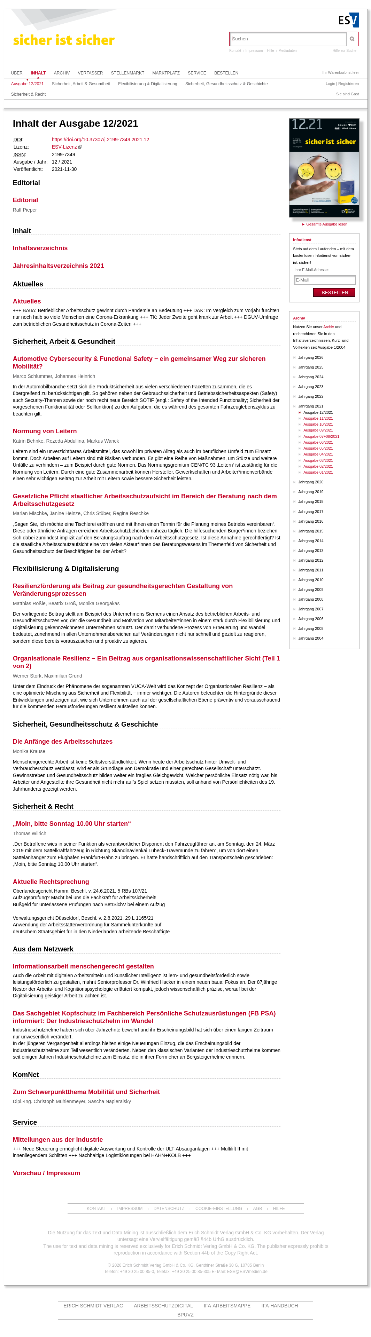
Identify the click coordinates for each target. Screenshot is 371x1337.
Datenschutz (169, 1208)
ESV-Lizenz (64, 147)
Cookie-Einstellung (218, 1208)
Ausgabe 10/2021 (318, 424)
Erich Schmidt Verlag (93, 1305)
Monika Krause (29, 751)
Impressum (254, 51)
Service (197, 73)
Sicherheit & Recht (28, 94)
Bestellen (226, 73)
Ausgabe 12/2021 (27, 83)
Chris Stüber (96, 513)
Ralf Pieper (25, 210)
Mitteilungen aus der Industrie (58, 1139)
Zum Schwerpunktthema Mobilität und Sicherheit (86, 1092)
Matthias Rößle (29, 603)
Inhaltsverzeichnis (40, 248)
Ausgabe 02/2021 (318, 466)
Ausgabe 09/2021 (318, 430)
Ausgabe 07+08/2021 (321, 436)
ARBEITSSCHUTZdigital (163, 1305)
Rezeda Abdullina (65, 441)
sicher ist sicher (64, 41)
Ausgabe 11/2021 (318, 418)
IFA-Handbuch (280, 1305)
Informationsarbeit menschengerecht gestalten (83, 966)
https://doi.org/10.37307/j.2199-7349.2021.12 (100, 139)
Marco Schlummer (32, 376)
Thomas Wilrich (29, 833)
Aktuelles (28, 284)
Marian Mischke (30, 513)
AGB (257, 1208)
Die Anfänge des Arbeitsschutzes (63, 741)
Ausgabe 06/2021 (318, 442)
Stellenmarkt (127, 73)
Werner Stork (27, 676)
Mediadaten (287, 51)
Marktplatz (166, 73)
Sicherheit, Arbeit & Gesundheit (81, 83)
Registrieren (348, 83)
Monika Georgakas (99, 603)
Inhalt (38, 73)
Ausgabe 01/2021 (318, 472)
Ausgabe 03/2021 (318, 460)
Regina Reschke (131, 513)
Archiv (62, 73)
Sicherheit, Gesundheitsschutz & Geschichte (226, 83)
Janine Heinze (65, 513)
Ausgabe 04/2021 (318, 454)
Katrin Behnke (28, 441)
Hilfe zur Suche (344, 51)
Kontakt (235, 51)
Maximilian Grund (63, 676)
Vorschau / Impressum (46, 1173)
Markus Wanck (103, 441)
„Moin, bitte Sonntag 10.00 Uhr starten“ (72, 823)
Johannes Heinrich (75, 376)
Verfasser (90, 73)
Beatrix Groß (62, 603)
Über (17, 73)
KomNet (26, 1074)
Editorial (26, 183)
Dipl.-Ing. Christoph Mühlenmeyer (49, 1101)
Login (330, 83)
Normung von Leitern (45, 431)
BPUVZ (185, 1315)
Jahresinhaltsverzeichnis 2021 (58, 265)
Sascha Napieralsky (109, 1101)
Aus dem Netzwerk (43, 949)
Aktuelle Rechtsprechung (51, 881)
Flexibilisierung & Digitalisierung (147, 83)
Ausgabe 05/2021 (318, 448)
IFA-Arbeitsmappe (227, 1305)
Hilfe (270, 51)
